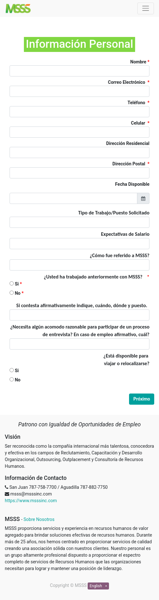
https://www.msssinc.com (31, 500)
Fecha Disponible (132, 184)
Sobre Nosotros (39, 519)
